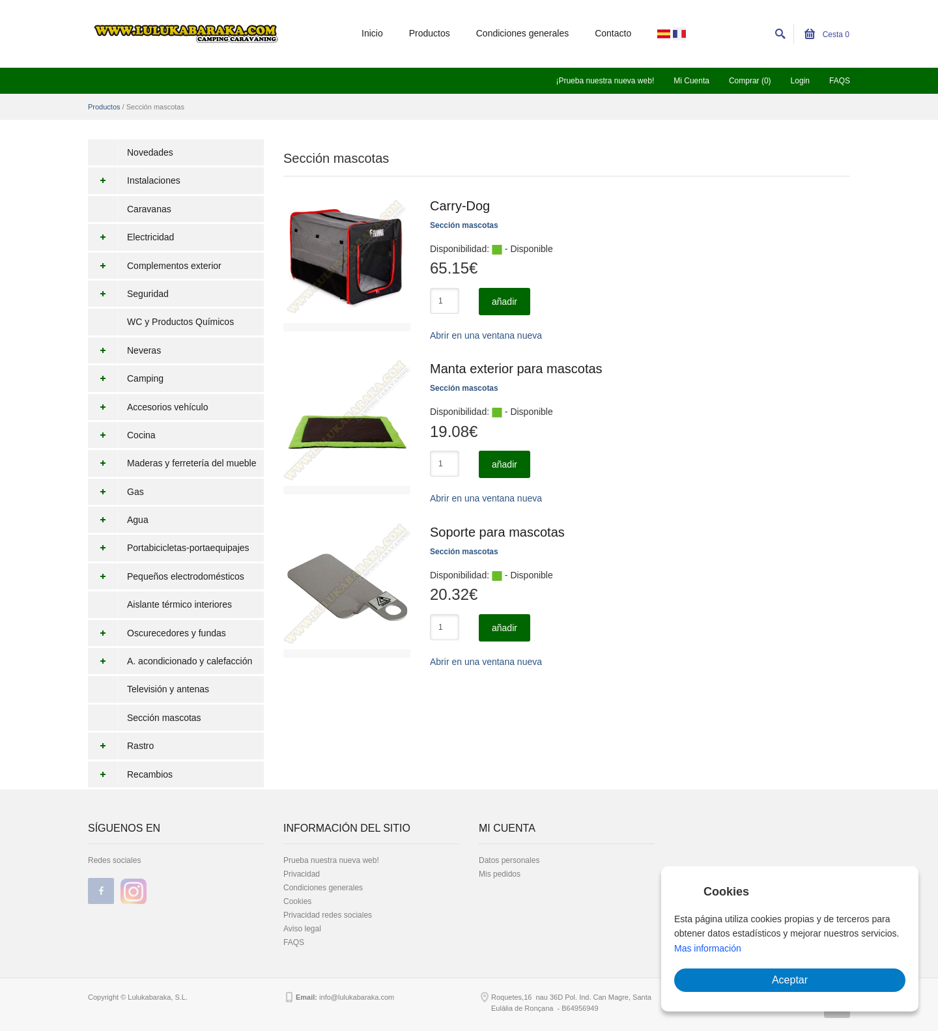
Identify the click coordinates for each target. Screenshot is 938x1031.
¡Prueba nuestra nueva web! (605, 80)
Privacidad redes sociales (327, 915)
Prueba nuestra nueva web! (331, 860)
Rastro (121, 746)
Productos (429, 33)
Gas (116, 492)
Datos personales (509, 860)
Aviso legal (302, 928)
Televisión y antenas (168, 689)
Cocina (122, 435)
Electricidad (131, 237)
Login (800, 80)
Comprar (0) (750, 80)
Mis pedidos (499, 874)
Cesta (826, 34)
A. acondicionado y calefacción (170, 661)
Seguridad (128, 294)
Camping (125, 378)
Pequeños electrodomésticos (166, 576)
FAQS (839, 80)
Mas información (707, 948)
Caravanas (149, 209)
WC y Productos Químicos (180, 322)
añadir (504, 301)
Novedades (150, 152)
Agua (118, 520)
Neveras (124, 350)
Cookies (297, 901)
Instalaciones (134, 180)
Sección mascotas (164, 718)
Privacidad (301, 874)
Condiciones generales (522, 33)
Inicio (372, 33)
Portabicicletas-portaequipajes (168, 548)
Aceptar (790, 979)
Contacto (613, 33)
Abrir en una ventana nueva (486, 335)
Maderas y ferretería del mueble (172, 463)
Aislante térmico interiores (179, 604)
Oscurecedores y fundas (157, 633)
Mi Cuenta (691, 80)
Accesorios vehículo (148, 407)
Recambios (130, 774)
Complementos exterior (154, 266)
